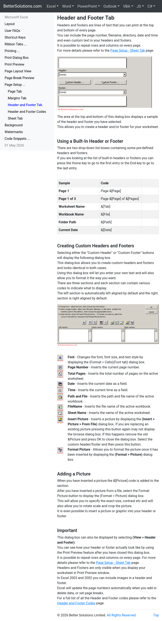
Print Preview (14, 64)
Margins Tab (17, 98)
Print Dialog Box (16, 58)
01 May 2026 (14, 145)
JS (139, 6)
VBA (126, 6)
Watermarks (14, 132)
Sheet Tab (15, 118)
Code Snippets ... (17, 139)
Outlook (109, 6)
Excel (51, 6)
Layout (10, 24)
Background (14, 125)
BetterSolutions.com (22, 6)
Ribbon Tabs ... (16, 44)
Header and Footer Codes (27, 112)
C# (149, 6)
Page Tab (15, 91)
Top (156, 615)
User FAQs (12, 31)
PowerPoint (87, 6)
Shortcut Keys (15, 37)
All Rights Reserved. (121, 615)
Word (66, 6)
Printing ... (12, 51)
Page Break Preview (19, 78)
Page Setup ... (15, 85)
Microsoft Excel (16, 17)
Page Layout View (18, 71)
